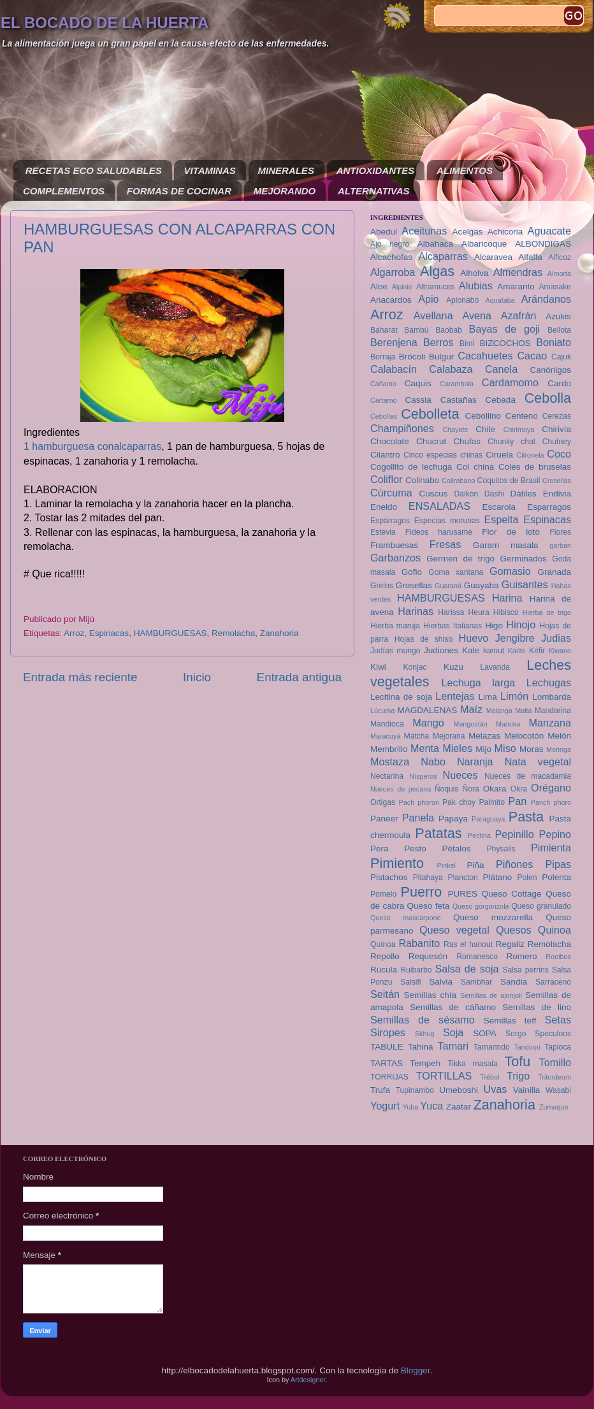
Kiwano (560, 650)
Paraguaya (488, 819)
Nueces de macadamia (527, 776)
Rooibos (558, 956)
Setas (558, 1019)
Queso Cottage (512, 894)
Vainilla (526, 1090)
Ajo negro (389, 244)
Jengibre (515, 638)
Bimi (467, 343)
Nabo (433, 761)
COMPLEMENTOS (64, 190)
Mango (428, 722)
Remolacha (233, 633)
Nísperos (423, 776)
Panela (418, 817)
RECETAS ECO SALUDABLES (93, 170)
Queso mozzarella (493, 917)
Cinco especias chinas (442, 455)
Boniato (553, 342)
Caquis (418, 383)
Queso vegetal (454, 930)
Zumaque (554, 1107)
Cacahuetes (485, 355)
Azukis (558, 316)
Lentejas (454, 696)
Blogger (415, 1370)
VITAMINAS (209, 170)
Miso (505, 748)
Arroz (74, 633)
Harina (507, 597)
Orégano (551, 787)
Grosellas (414, 585)
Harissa (451, 612)
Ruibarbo (415, 969)
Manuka (508, 724)
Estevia (383, 532)
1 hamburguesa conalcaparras (92, 446)
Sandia (513, 981)
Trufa (380, 1090)
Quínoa (383, 944)
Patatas (438, 833)
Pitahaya (428, 877)
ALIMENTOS (465, 170)
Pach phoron (419, 802)
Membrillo (389, 749)
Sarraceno (553, 982)
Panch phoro (551, 802)
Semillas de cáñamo (453, 1007)
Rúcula (383, 969)
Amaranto (516, 286)
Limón (514, 696)
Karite (517, 650)
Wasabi (558, 1090)
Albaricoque (484, 244)
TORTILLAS (444, 1075)
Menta (424, 748)
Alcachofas (391, 257)
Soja (453, 1032)
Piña (475, 865)
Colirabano (458, 480)
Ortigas (382, 802)
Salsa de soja (466, 968)
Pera (379, 848)
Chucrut (431, 441)
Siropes (387, 1032)
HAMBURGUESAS (170, 633)
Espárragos (390, 520)
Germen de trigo (460, 558)
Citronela (530, 455)
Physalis (500, 848)
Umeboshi (458, 1090)
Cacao (532, 355)
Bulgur (441, 356)
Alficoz (559, 257)
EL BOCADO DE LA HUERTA (104, 22)
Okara (495, 788)
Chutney (556, 441)
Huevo (473, 638)
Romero (521, 956)
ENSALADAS (439, 506)
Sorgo (515, 1033)
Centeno (521, 416)
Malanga (499, 710)
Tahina (420, 1046)
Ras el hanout (468, 944)
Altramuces (435, 286)
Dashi (494, 493)
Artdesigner (308, 1380)
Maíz (471, 709)
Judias (556, 638)
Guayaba (481, 585)
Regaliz (510, 944)
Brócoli (412, 356)
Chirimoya (519, 429)
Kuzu (453, 667)
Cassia (418, 400)
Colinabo (422, 480)
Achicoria (505, 231)
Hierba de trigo (547, 612)
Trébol (489, 1077)
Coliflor (386, 479)
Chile (485, 429)
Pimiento (397, 863)
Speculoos (553, 1033)
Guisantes (525, 584)
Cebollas (383, 416)
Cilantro (385, 454)
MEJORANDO (285, 190)
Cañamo (383, 383)
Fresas (445, 544)
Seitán (385, 994)
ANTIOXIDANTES (376, 170)
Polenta (556, 877)
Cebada (501, 400)
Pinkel (446, 865)
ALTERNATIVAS (374, 190)
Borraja (382, 356)
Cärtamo (383, 400)
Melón (559, 736)
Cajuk (561, 356)
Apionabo (462, 300)
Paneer (384, 818)
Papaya (453, 818)
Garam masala (506, 545)
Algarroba (392, 272)
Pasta (526, 817)
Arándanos (546, 299)
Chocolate (389, 441)
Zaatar (458, 1106)
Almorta (559, 273)
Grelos (381, 585)
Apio (428, 299)
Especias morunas (447, 520)
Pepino (555, 834)
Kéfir (537, 650)
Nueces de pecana (400, 789)
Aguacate (549, 230)
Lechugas (548, 682)
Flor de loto (511, 532)
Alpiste (402, 287)
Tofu (517, 1061)
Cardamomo (510, 382)
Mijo (483, 749)
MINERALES (286, 170)
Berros (438, 342)
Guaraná (448, 585)
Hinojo (520, 624)
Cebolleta (430, 414)
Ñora (470, 788)
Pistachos (389, 877)
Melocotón (524, 736)
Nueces (460, 775)
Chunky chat (511, 441)
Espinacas (109, 633)
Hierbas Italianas (452, 625)
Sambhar (476, 982)
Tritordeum (554, 1077)
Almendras (517, 272)
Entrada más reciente (80, 677)
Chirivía (556, 429)
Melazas (484, 736)
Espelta (501, 519)
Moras (531, 749)
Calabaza (450, 369)
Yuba (411, 1107)
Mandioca (387, 723)
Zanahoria (279, 633)
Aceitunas (424, 230)
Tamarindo (492, 1047)
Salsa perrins (525, 969)
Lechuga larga (479, 682)
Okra (519, 788)
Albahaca (435, 244)
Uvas (495, 1089)
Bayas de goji (504, 329)
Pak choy (458, 802)
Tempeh (425, 1063)
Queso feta (428, 906)
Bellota (559, 330)
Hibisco (506, 612)
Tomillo (555, 1062)
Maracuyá (385, 736)
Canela (501, 369)
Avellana (433, 315)
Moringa (558, 749)
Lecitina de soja (401, 697)
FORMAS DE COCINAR (179, 190)
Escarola (499, 507)
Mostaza (389, 761)
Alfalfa (530, 257)
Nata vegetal (538, 761)
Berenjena (393, 342)
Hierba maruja (395, 625)
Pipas (559, 864)
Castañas (458, 400)
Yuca (431, 1105)
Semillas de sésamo (422, 1019)
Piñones (514, 864)
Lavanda (495, 667)
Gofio (412, 572)
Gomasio (510, 571)
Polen (527, 877)
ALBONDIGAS (543, 244)
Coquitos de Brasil (508, 480)
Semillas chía (430, 995)
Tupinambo (415, 1090)
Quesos (514, 930)
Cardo (559, 383)
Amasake (555, 286)
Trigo (518, 1075)
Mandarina (553, 710)
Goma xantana (455, 572)
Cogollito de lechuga (411, 467)
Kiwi (378, 667)
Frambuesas (394, 545)
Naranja (475, 761)
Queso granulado (541, 906)
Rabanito (419, 943)
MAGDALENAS (427, 710)
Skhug (425, 1033)
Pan (517, 801)
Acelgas (467, 231)
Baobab (448, 330)
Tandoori (527, 1047)
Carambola (457, 383)
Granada (554, 572)
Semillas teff (510, 1020)
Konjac (414, 667)
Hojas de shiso (424, 639)
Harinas (415, 611)
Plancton (463, 877)
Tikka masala (472, 1063)
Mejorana (449, 736)
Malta (523, 710)
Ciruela (499, 454)
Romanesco (477, 956)
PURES (462, 894)
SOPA (484, 1033)
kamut (493, 650)
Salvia (441, 981)
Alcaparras (442, 256)
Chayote (455, 429)
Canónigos (550, 370)
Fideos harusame (438, 532)
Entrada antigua (299, 677)
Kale (470, 650)
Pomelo (383, 894)
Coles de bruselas (534, 467)
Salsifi (410, 982)
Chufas (467, 441)
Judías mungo (395, 650)
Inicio (197, 677)
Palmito (491, 802)
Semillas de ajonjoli (491, 995)
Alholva (474, 273)
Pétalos (456, 848)
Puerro (421, 892)
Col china (475, 467)
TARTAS (386, 1063)
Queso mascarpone (405, 917)
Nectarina (386, 776)
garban (560, 545)
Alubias (476, 285)
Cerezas (556, 416)
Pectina (479, 835)
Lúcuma (382, 710)
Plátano (497, 877)
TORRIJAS (389, 1077)
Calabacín (393, 369)
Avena (476, 315)
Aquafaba (500, 300)
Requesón (428, 956)
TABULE (386, 1046)
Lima (487, 697)
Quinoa (554, 930)
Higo (494, 625)
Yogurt (385, 1105)
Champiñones (402, 428)
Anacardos (391, 300)
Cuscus (433, 493)
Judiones (441, 650)
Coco (559, 453)
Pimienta (551, 847)
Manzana (549, 722)
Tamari (453, 1045)
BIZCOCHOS (504, 343)
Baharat (384, 330)
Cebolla (548, 398)
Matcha (417, 736)
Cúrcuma (391, 492)
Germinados (523, 558)
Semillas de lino (536, 1007)
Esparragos (549, 507)
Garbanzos (395, 557)
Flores (560, 532)
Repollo (385, 956)
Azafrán (519, 315)
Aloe (379, 286)
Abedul (383, 231)
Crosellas (556, 480)
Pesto (415, 848)
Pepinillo (514, 834)
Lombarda (551, 697)
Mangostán (470, 724)
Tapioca (557, 1047)
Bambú (416, 330)
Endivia (557, 493)
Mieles (457, 748)
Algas (437, 271)
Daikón (466, 493)
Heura (478, 612)
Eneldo (383, 507)
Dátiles (523, 493)
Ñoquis (447, 788)
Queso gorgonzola (481, 906)
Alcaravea (493, 257)
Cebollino (483, 416)
